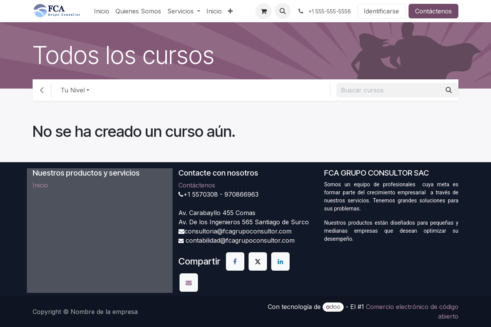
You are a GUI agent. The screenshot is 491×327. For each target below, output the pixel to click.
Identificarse (381, 11)
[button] (283, 11)
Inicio (40, 185)
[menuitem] (101, 11)
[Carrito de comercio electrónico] (263, 11)
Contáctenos (433, 11)
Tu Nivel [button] (73, 90)
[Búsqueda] (448, 90)
